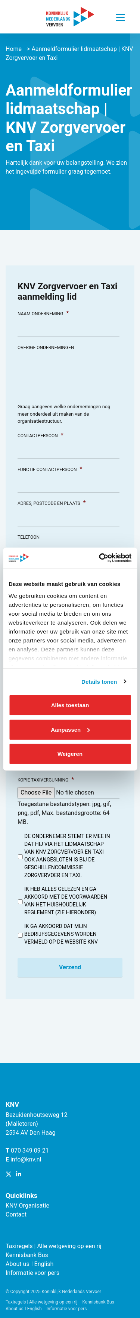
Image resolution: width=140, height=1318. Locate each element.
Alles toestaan (70, 705)
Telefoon (29, 537)
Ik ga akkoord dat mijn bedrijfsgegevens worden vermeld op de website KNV (61, 934)
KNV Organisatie (27, 1205)
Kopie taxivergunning (46, 779)
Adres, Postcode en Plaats (52, 502)
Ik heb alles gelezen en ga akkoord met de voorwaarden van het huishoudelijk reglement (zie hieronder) (65, 900)
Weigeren (70, 754)
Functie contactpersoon (50, 469)
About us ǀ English (29, 1263)
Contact (16, 1214)
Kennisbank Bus (27, 1255)
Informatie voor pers (32, 1272)
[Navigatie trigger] (120, 15)
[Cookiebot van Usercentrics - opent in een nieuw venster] (99, 558)
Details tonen (99, 681)
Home (14, 48)
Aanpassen (70, 729)
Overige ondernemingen (46, 347)
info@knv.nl (25, 1159)
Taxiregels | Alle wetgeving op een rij (54, 1246)
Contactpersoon (40, 435)
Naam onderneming (43, 313)
